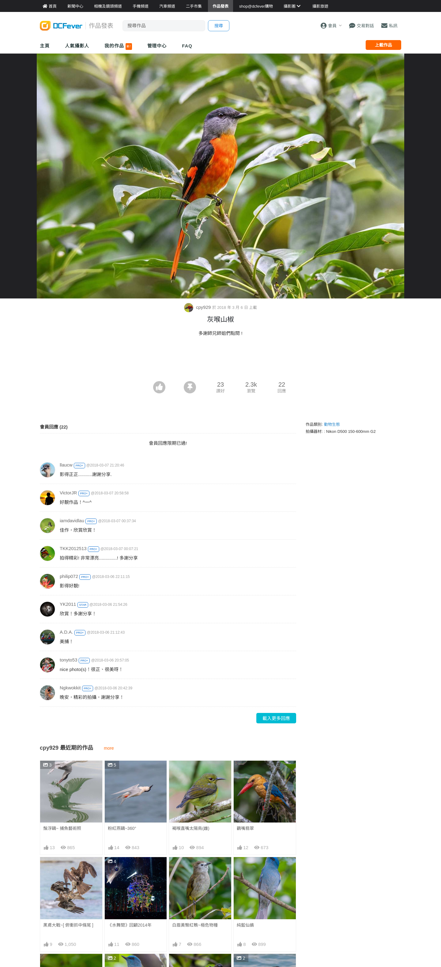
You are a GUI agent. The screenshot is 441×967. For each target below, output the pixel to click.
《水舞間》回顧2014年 (130, 925)
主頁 (45, 45)
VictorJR (68, 492)
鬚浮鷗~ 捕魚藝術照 (62, 828)
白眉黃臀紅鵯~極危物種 (194, 925)
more (109, 748)
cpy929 (198, 307)
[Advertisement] (220, 364)
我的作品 (118, 46)
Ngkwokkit (70, 687)
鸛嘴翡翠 (245, 828)
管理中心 (157, 45)
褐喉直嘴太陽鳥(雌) (190, 828)
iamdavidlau (72, 520)
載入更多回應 (276, 718)
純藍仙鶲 (245, 925)
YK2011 (68, 604)
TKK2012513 (73, 548)
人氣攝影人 (77, 45)
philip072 (69, 576)
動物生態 (332, 424)
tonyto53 (68, 659)
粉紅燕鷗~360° (122, 828)
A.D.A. (66, 632)
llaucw (66, 464)
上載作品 (383, 45)
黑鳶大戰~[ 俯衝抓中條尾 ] (68, 925)
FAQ (187, 45)
